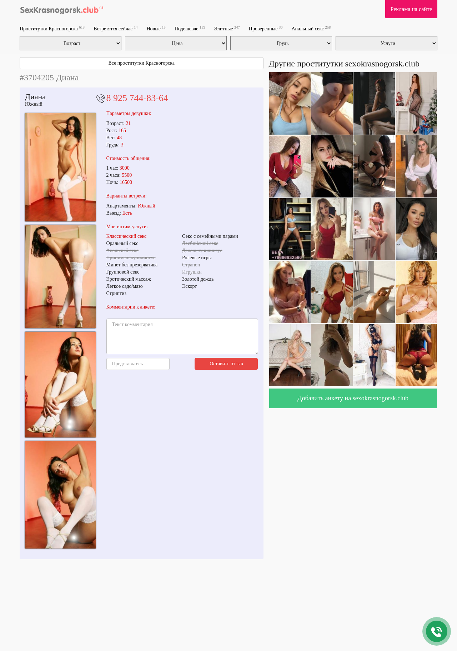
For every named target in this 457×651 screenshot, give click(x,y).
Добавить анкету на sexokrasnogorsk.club (352, 398)
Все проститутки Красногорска (141, 63)
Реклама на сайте (411, 9)
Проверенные (266, 28)
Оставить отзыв (226, 363)
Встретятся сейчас (115, 28)
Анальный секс (311, 28)
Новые (156, 28)
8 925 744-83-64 (137, 98)
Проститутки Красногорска (52, 28)
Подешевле (190, 28)
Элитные (227, 28)
